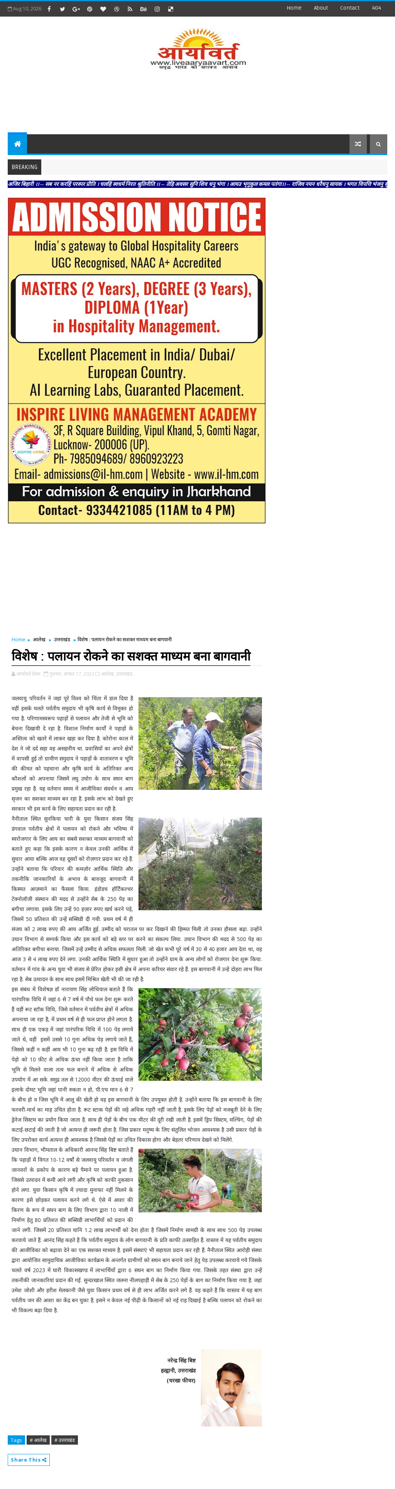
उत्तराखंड (62, 639)
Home (294, 8)
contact (350, 8)
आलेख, (108, 673)
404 (376, 8)
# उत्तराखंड (64, 1440)
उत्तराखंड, (124, 673)
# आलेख (38, 1440)
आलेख (39, 639)
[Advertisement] (197, 103)
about (321, 8)
